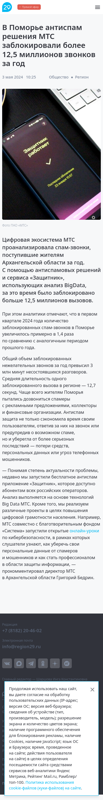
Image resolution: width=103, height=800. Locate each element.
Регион (82, 77)
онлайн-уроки (84, 531)
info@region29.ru (21, 646)
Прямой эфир (30, 7)
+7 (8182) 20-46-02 (22, 630)
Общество (58, 77)
